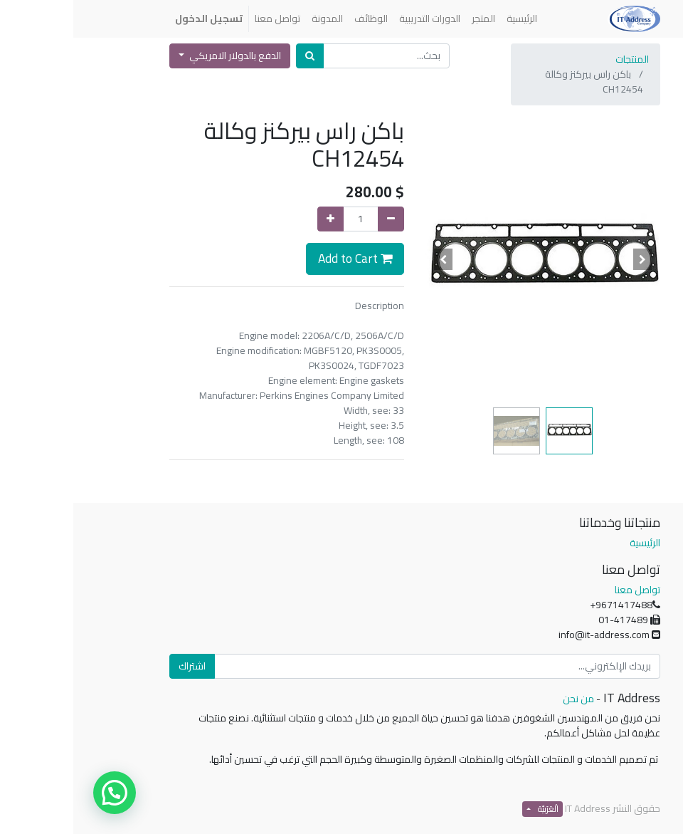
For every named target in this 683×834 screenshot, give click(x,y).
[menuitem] (449, 19)
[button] (570, 259)
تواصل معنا (564, 589)
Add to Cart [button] (282, 258)
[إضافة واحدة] (257, 219)
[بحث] (236, 55)
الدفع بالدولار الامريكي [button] (161, 55)
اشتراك (118, 666)
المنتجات (559, 59)
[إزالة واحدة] (318, 219)
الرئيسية (571, 542)
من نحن (505, 698)
